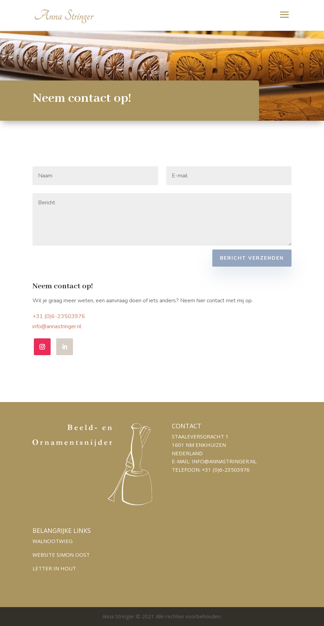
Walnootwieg (52, 540)
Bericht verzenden (252, 258)
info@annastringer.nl (73, 327)
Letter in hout (54, 568)
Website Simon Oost (61, 554)
